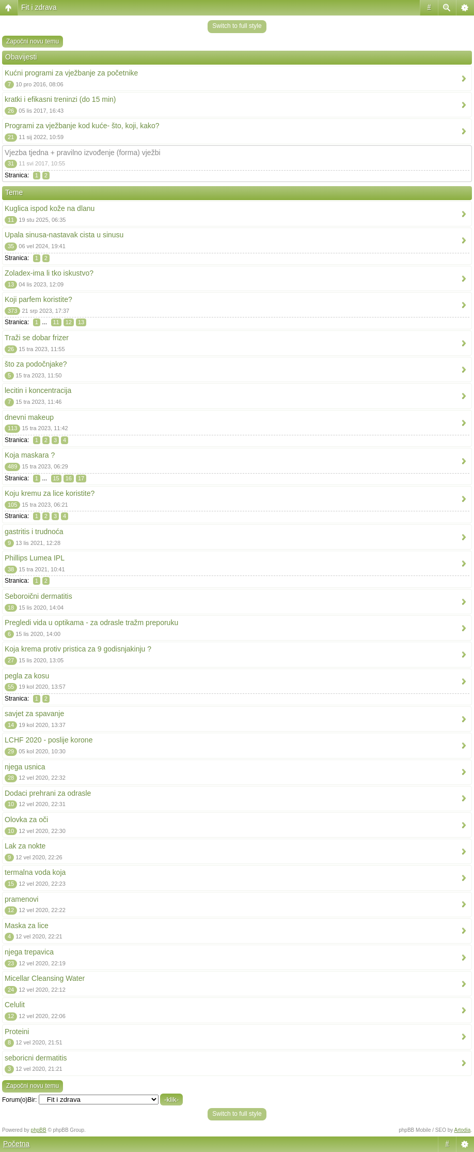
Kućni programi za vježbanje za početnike (71, 73)
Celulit (15, 1005)
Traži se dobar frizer (37, 338)
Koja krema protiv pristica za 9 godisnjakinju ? (78, 649)
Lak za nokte (25, 846)
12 (69, 322)
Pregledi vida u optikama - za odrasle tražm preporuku (91, 622)
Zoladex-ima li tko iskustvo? (49, 273)
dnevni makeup (29, 417)
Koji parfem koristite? (38, 299)
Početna (16, 1144)
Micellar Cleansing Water (45, 978)
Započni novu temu (32, 41)
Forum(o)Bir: (19, 1099)
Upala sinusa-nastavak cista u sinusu (64, 235)
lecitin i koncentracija (38, 390)
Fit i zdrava (38, 7)
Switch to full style (236, 25)
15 (56, 478)
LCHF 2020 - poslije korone (48, 740)
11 (56, 322)
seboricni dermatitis (36, 1058)
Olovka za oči (26, 819)
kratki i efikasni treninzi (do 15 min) (60, 99)
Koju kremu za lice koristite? (49, 493)
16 (69, 478)
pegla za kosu (27, 676)
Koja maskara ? (30, 455)
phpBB (38, 1130)
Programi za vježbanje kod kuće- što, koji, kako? (82, 126)
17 (81, 478)
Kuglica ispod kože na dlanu (49, 208)
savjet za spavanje (34, 713)
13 (81, 322)
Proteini (17, 1031)
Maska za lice (27, 925)
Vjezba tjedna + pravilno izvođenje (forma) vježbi (83, 152)
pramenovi (21, 899)
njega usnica (25, 767)
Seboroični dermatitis (38, 596)
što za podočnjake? (36, 364)
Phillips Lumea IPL (35, 558)
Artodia (462, 1130)
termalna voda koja (35, 872)
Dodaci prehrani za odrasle (48, 793)
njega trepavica (29, 952)
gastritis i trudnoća (34, 531)
